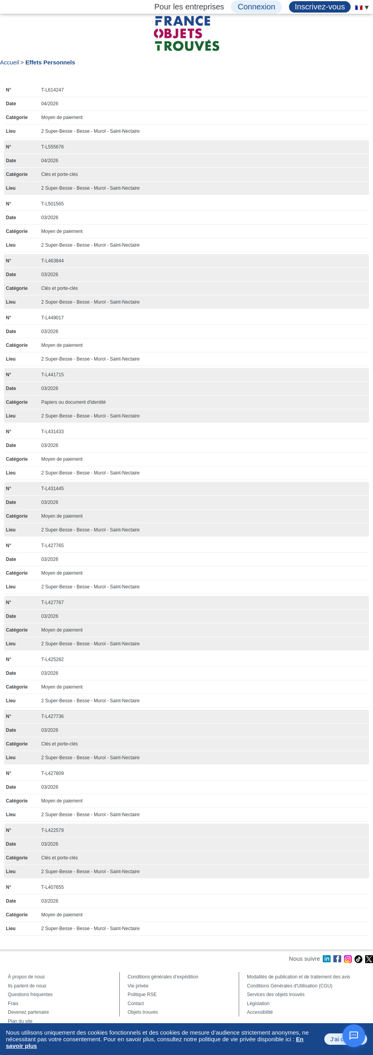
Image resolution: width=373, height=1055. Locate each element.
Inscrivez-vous (320, 6)
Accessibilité (260, 1012)
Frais (13, 1003)
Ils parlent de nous (27, 986)
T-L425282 (52, 659)
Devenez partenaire (28, 1012)
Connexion (256, 6)
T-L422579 (52, 830)
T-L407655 (52, 887)
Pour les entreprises (189, 6)
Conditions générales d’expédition (163, 977)
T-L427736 (52, 716)
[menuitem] (358, 7)
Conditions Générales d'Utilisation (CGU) (290, 986)
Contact (136, 1003)
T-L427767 (52, 602)
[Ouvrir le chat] (353, 1035)
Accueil (9, 62)
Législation (258, 1003)
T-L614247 (52, 90)
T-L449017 (52, 318)
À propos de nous (26, 977)
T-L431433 (52, 431)
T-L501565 (52, 204)
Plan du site (20, 1021)
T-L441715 (52, 374)
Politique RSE (142, 994)
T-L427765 (52, 545)
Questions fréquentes (30, 994)
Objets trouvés (143, 1012)
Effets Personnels (50, 62)
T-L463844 (52, 261)
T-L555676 (52, 147)
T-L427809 (52, 773)
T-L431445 (52, 488)
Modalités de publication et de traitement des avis (298, 977)
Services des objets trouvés (276, 994)
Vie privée (138, 986)
